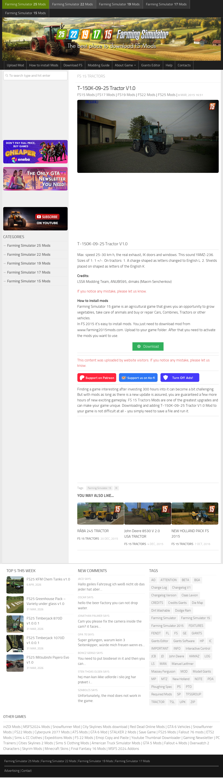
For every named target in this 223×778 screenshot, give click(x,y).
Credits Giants (177, 603)
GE (185, 634)
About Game (124, 66)
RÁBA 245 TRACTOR (93, 532)
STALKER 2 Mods (123, 733)
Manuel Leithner (183, 664)
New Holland (181, 680)
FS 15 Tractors (92, 76)
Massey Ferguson (163, 672)
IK (116, 488)
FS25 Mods (167, 733)
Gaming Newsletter (198, 738)
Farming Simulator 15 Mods (28, 282)
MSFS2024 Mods (36, 727)
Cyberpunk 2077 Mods (52, 733)
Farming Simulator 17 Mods (28, 273)
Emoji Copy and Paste (112, 738)
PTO (189, 687)
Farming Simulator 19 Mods (28, 264)
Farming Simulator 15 (99, 488)
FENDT (156, 634)
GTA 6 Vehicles (178, 727)
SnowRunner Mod (66, 727)
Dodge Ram (183, 611)
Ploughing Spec (161, 687)
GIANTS (197, 634)
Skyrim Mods (32, 749)
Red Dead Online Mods (147, 727)
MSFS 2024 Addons (123, 749)
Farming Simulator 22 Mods (28, 255)
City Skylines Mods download (105, 727)
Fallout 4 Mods (175, 743)
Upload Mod (15, 66)
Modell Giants (202, 672)
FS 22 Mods (84, 738)
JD (162, 657)
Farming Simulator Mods (25, 4)
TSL (172, 703)
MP (153, 680)
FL (167, 634)
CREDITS (157, 603)
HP (202, 642)
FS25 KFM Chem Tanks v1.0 (48, 580)
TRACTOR (157, 703)
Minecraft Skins (56, 749)
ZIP (193, 703)
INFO (177, 649)
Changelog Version (163, 596)
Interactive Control (198, 649)
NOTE (198, 680)
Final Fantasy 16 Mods (88, 749)
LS (153, 664)
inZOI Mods (12, 727)
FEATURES (196, 626)
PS (179, 687)
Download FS (73, 66)
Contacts (184, 66)
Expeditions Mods (58, 738)
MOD (184, 672)
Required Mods (161, 695)
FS (176, 634)
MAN (163, 664)
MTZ (164, 680)
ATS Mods (80, 733)
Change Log (159, 588)
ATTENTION (169, 581)
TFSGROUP (193, 695)
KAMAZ (194, 657)
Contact (26, 771)
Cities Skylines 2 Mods (35, 743)
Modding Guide (98, 66)
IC (210, 642)
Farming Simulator (163, 619)
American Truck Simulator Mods (116, 743)
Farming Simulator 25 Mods (28, 246)
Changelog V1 (181, 588)
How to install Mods (43, 66)
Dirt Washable (160, 611)
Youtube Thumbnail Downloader (156, 738)
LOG (207, 657)
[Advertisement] (148, 209)
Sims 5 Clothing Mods (72, 743)
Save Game (147, 733)
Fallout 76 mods (191, 733)
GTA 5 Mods (152, 743)
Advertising (12, 771)
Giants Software (184, 642)
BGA (197, 581)
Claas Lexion (190, 596)
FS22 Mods (23, 733)
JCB (153, 657)
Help (169, 66)
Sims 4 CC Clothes (28, 738)
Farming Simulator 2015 (167, 626)
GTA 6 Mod (98, 733)
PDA (211, 680)
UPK (182, 703)
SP (179, 695)
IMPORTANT (159, 649)
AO (153, 581)
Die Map (197, 603)
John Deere (176, 657)
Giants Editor (150, 66)
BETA (185, 581)
